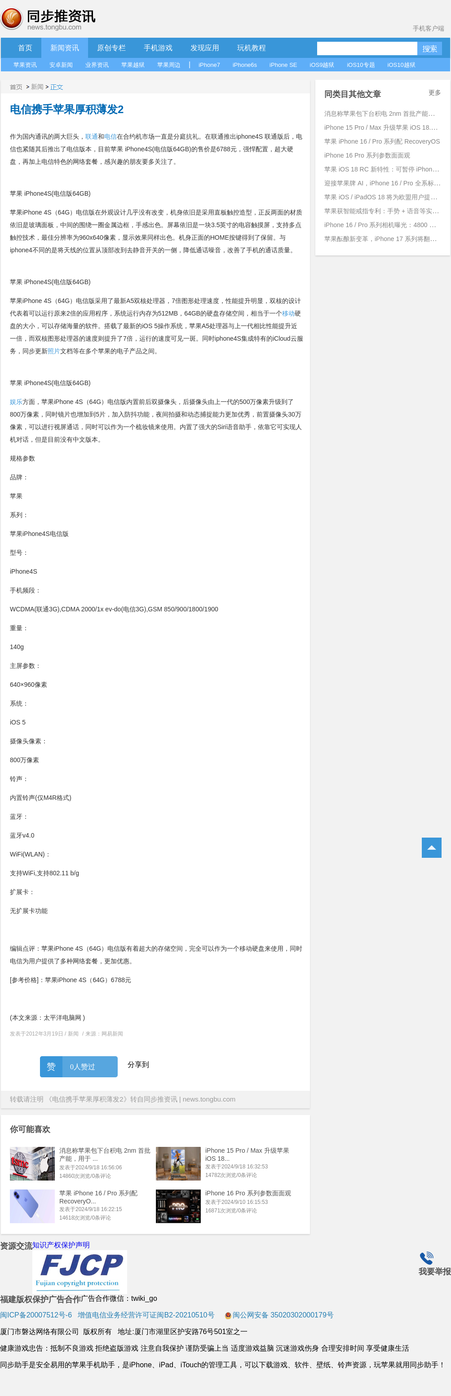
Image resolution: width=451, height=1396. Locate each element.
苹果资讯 (25, 64)
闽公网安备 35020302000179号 (279, 1315)
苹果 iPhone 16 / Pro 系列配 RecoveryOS (382, 141)
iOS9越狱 (322, 64)
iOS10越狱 (402, 64)
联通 (91, 136)
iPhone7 (209, 64)
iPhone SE (283, 64)
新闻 (37, 86)
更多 (435, 92)
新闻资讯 (64, 48)
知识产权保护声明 (61, 1245)
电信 (110, 136)
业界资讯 (97, 64)
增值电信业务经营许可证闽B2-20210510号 (145, 1315)
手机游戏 (158, 48)
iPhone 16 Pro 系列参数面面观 (248, 1193)
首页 (25, 48)
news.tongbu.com (209, 1099)
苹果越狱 (133, 64)
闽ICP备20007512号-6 (36, 1315)
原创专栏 (111, 48)
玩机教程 (251, 48)
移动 (288, 313)
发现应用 (204, 48)
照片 (54, 351)
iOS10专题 (361, 64)
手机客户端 (428, 28)
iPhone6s (245, 64)
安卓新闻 (61, 64)
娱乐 (16, 401)
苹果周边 (169, 64)
